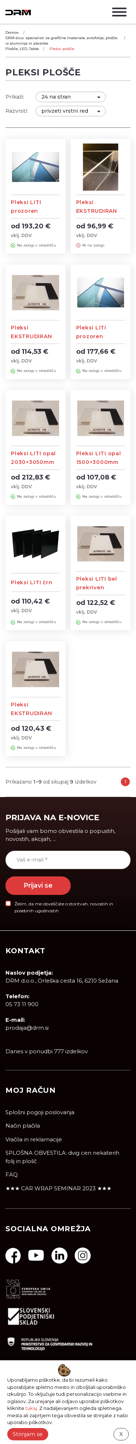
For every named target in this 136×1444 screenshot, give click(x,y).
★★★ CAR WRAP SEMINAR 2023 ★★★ (58, 1188)
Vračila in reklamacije (33, 1139)
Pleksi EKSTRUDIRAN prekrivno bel (31, 713)
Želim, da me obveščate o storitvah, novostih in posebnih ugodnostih (64, 907)
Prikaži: (14, 97)
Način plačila (22, 1125)
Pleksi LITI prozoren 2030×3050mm (32, 211)
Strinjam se (28, 1434)
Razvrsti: (16, 111)
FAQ (11, 1174)
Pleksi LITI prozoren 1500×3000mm (97, 336)
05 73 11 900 (21, 1004)
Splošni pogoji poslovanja (39, 1112)
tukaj (31, 1408)
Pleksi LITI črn (31, 582)
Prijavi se (38, 885)
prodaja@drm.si (27, 1027)
